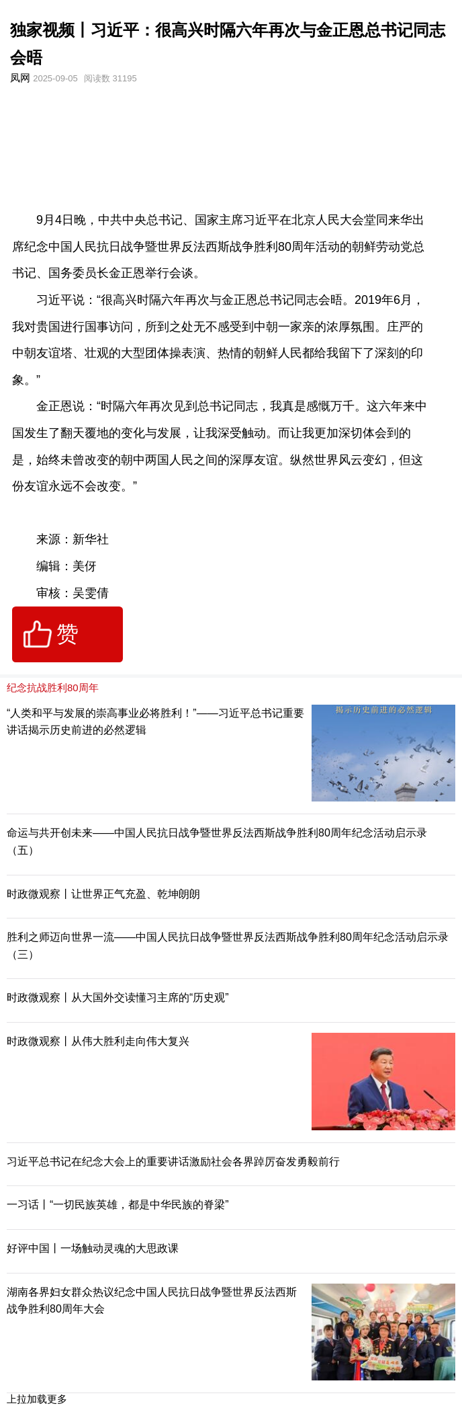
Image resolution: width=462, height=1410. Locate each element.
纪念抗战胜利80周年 (53, 687)
